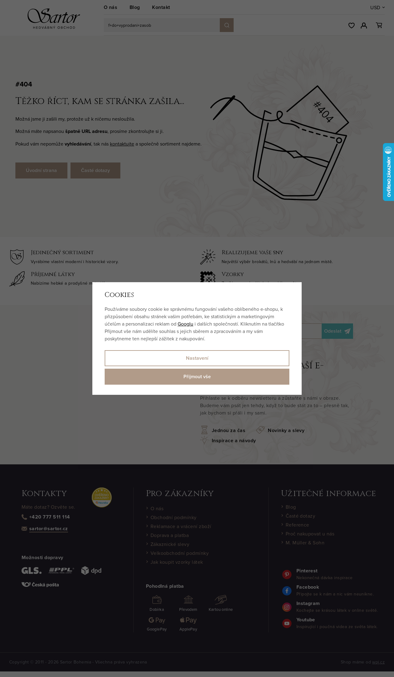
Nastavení (197, 358)
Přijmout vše (197, 376)
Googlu (185, 323)
